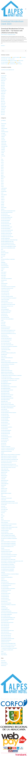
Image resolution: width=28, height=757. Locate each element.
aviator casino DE (4, 194)
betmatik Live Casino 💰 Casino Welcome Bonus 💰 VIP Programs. (11, 63)
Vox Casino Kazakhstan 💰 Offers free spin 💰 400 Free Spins (11, 62)
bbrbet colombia (3, 207)
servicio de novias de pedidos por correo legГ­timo (9, 554)
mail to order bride (4, 441)
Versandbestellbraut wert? (5, 609)
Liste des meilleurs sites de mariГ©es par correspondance (10, 378)
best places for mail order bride (6, 231)
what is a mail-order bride (5, 625)
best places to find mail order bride (6, 233)
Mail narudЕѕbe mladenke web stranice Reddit (8, 406)
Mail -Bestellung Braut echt (5, 385)
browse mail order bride (5, 267)
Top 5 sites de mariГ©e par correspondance (8, 588)
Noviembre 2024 (3, 75)
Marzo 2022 (3, 111)
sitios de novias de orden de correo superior (8, 565)
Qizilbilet (2, 540)
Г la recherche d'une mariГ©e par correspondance (9, 648)
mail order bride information (5, 423)
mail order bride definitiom (5, 420)
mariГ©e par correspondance (5, 446)
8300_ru (2, 167)
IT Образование (3, 351)
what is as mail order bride (5, 627)
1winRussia (3, 136)
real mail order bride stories (5, 549)
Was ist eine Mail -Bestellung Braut (6, 614)
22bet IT (2, 160)
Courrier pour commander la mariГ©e (7, 296)
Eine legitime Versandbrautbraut (6, 310)
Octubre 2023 (3, 91)
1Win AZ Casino (3, 123)
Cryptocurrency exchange (5, 299)
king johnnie (3, 359)
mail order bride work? (4, 438)
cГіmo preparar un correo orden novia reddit (8, 304)
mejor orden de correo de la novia (6, 462)
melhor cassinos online (4, 469)
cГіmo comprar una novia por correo (7, 302)
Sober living (3, 572)
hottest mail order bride (5, 336)
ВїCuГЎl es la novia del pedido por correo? (7, 646)
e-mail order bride (4, 307)
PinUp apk (2, 515)
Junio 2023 (3, 96)
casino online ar (3, 275)
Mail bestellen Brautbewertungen (6, 396)
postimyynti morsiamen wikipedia (6, 528)
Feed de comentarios (4, 663)
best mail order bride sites (5, 225)
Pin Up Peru (3, 512)
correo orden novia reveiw (5, 293)
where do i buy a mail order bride (6, 633)
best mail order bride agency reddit (6, 217)
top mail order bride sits (5, 598)
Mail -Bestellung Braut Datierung (6, 383)
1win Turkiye (3, 133)
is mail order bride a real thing (5, 349)
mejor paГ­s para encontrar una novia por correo (8, 464)
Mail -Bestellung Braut (4, 381)
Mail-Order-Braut (3, 444)
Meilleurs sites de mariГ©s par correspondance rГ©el (9, 459)
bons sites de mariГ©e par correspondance (8, 259)
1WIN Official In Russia (4, 131)
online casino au (3, 496)
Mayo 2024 (3, 85)
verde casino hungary (4, 607)
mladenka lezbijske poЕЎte (5, 470)
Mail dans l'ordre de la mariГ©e (6, 402)
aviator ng (2, 201)
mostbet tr (2, 486)
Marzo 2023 (3, 101)
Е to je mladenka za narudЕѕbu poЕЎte (7, 649)
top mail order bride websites (5, 599)
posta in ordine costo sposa (5, 520)
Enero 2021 (3, 114)
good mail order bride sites (5, 328)
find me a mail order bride (5, 317)
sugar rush (2, 578)
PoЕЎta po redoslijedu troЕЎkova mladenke (8, 535)
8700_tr (2, 173)
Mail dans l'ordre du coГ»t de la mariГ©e (7, 404)
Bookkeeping (3, 262)
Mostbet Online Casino (4, 480)
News (2, 494)
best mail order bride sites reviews (6, 226)
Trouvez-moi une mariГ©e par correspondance (8, 604)
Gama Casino (3, 323)
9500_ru (2, 183)
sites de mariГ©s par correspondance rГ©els (8, 562)
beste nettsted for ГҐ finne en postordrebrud (8, 244)
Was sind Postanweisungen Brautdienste (7, 619)
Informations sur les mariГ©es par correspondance (9, 346)
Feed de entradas (4, 662)
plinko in (2, 519)
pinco (2, 514)
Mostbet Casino (3, 473)
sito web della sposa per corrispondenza (7, 569)
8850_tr (2, 175)
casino (2, 270)
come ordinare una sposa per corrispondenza (8, 286)
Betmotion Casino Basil (4, 252)
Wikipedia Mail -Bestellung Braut (6, 640)
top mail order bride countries (5, 593)
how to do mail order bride (5, 341)
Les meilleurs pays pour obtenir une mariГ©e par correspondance (11, 375)
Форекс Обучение (4, 654)
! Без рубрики (3, 120)
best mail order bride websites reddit (7, 230)
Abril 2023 (2, 99)
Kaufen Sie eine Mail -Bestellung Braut (7, 357)
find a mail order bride (4, 315)
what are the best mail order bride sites (7, 622)
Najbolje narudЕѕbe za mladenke (6, 493)
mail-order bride (3, 443)
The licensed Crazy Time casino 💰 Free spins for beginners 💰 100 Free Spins (13, 57)
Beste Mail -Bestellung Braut (5, 238)
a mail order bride (4, 188)
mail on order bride (4, 409)
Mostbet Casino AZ (4, 475)
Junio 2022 (3, 109)
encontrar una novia (4, 314)
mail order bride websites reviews (6, 436)
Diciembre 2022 (3, 106)
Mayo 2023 (3, 98)
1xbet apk (2, 138)
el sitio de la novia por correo (5, 312)
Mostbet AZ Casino (4, 472)
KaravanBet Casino (4, 354)
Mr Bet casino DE (3, 491)
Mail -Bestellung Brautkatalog (5, 388)
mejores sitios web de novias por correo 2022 (8, 467)
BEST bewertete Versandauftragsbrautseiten (8, 210)
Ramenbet (2, 548)
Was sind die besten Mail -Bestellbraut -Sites (8, 617)
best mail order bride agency (5, 215)
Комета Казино (3, 653)
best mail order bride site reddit (6, 223)
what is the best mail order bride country (7, 630)
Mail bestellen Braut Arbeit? (5, 393)
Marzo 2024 (3, 88)
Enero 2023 (3, 104)
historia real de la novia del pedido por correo (8, 330)
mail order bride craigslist (5, 415)
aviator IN (2, 196)
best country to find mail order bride (6, 212)
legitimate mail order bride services (6, 370)
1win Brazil (2, 126)
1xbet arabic (3, 139)
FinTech (2, 320)
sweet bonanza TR (4, 580)
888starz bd (3, 176)
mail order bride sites (4, 428)
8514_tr (2, 170)
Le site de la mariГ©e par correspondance (7, 364)
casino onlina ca (3, 273)
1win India (2, 130)
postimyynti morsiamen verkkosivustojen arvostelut (9, 527)
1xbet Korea (3, 151)
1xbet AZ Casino (3, 141)
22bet (2, 159)
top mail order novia (4, 601)
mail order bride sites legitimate (6, 430)
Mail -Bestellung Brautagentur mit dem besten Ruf (9, 386)
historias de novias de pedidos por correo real (8, 333)
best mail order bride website (5, 228)
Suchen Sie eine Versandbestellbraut (7, 577)
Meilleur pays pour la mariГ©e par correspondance (9, 456)
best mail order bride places (5, 220)
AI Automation (3, 189)
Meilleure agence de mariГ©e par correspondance (9, 457)
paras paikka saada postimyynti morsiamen (8, 501)
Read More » (3, 45)
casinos (2, 281)
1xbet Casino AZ (3, 144)
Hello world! (12, 69)
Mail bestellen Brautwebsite (5, 399)
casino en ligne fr (3, 272)
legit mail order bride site (5, 365)
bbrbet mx (2, 209)
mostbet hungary (3, 477)
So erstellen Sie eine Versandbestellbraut (7, 570)
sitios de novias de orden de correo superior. (8, 567)
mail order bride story (4, 435)
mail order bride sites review (5, 433)
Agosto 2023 (3, 93)
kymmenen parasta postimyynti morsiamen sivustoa (9, 362)
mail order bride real (4, 425)
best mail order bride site (5, 222)
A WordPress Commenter (5, 69)
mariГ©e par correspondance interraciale (7, 449)
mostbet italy (3, 478)
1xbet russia (3, 155)
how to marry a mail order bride (6, 343)
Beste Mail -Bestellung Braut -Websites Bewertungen (9, 239)
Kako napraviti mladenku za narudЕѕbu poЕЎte (8, 352)
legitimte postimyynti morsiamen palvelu (7, 373)
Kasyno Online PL (3, 356)
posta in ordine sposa (4, 522)
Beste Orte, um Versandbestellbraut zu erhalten (8, 246)
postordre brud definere (5, 530)
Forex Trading (3, 322)
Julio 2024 (2, 82)
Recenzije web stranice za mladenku (6, 551)
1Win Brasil (3, 125)
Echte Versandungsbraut (5, 309)
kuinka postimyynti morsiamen (6, 360)
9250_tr (2, 181)
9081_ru (2, 180)
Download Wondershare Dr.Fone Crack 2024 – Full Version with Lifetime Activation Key (12, 31)
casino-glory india (4, 280)
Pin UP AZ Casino (4, 504)
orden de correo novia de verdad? (6, 498)
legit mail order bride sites (5, 367)
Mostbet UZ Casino (4, 488)
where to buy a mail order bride (6, 635)
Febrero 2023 (3, 103)
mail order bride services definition (6, 427)
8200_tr (2, 165)
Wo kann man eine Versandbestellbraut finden (8, 643)
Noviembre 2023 (3, 90)
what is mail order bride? (5, 628)
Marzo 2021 (3, 112)
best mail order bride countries (6, 218)
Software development (4, 575)
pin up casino (3, 506)
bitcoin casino (3, 254)
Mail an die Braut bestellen (5, 391)
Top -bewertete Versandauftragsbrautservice (8, 583)
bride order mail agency (4, 265)
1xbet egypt (3, 147)
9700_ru (2, 186)
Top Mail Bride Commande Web (6, 590)
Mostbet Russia (3, 485)
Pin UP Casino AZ (4, 507)
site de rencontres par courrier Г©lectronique (8, 559)
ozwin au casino (3, 499)
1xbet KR (2, 152)
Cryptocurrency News (4, 301)
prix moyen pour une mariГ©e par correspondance (9, 538)
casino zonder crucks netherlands (6, 278)
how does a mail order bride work (6, 338)
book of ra (2, 260)
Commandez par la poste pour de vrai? (7, 288)
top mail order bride (4, 591)
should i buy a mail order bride (5, 557)
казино (2, 651)
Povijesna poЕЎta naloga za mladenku (7, 533)
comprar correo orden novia (5, 289)
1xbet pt (2, 154)
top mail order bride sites (5, 596)
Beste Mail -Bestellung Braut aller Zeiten (7, 241)
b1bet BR (2, 202)
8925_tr (2, 178)
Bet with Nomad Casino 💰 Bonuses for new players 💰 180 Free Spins (12, 60)
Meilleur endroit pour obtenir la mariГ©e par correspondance (10, 454)
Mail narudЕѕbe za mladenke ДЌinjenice (7, 407)
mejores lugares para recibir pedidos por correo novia (9, 465)
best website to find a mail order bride (7, 236)
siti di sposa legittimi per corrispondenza (7, 564)
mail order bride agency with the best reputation (8, 412)
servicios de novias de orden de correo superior (8, 556)
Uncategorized (9, 34)
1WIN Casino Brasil (4, 128)
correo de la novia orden (5, 291)
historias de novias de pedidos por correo (7, 331)
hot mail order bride (4, 335)
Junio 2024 (3, 83)
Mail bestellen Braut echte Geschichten (7, 394)
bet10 (2, 249)
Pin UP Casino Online (4, 509)
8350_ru (2, 168)
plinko (2, 517)
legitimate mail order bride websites (6, 372)
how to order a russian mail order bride (7, 344)
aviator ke (2, 197)
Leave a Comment (4, 34)
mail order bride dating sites (5, 417)
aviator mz (2, 199)
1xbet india (3, 149)
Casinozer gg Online (4, 283)
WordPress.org (3, 665)
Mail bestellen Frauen (4, 401)
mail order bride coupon (5, 414)
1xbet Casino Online (4, 146)
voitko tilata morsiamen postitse (6, 611)
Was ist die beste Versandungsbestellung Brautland (9, 612)
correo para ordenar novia (5, 294)
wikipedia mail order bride (5, 641)
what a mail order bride (4, 620)
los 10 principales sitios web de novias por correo (9, 380)
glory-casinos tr (3, 325)
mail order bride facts (4, 422)
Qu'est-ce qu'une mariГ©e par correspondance (8, 541)
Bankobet (2, 204)
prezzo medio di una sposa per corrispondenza (8, 536)
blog (2, 257)
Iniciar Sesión (3, 660)
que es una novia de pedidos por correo (7, 546)
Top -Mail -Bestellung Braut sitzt (6, 585)
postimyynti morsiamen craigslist (6, 525)
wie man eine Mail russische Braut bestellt (7, 638)
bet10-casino (3, 251)
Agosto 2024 (3, 80)
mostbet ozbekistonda (4, 483)
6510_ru (2, 162)
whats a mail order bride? (5, 632)
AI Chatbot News (3, 191)
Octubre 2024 (3, 77)
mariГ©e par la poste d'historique (6, 451)
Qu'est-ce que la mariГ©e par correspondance (8, 543)
